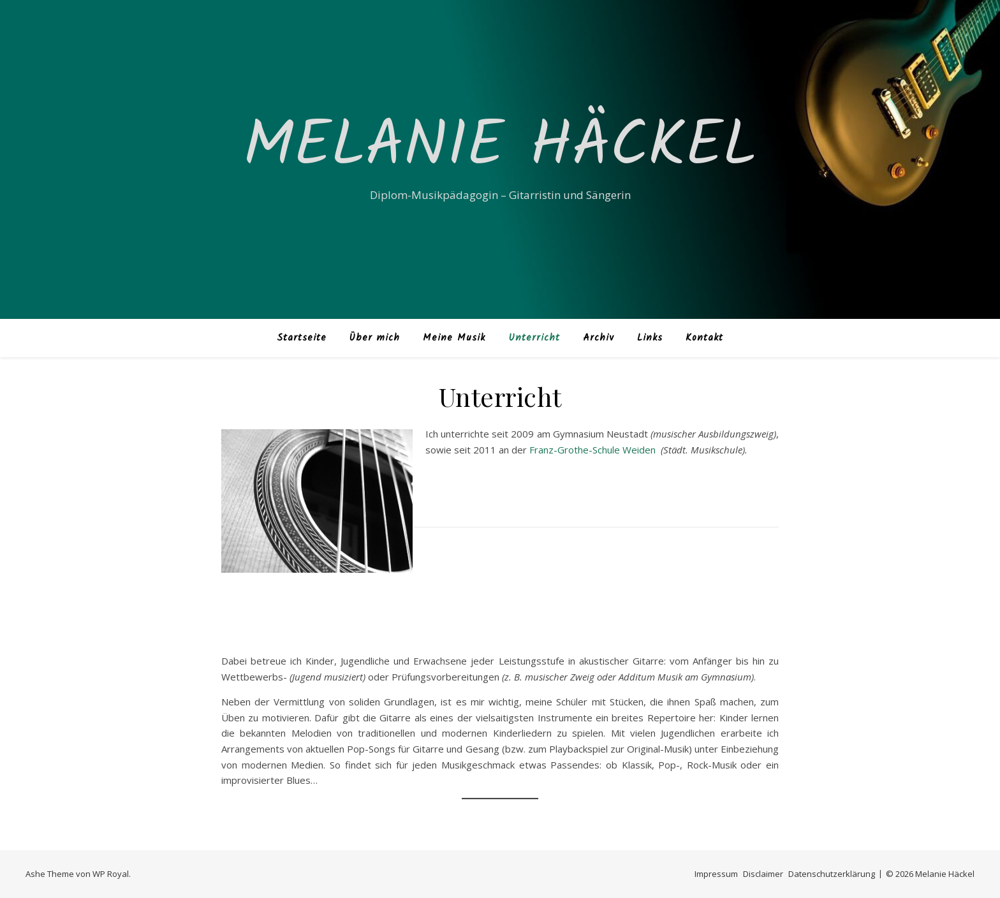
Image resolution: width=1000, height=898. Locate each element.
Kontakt (704, 338)
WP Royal (110, 874)
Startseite (302, 338)
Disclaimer (763, 874)
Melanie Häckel (500, 148)
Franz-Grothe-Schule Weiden (593, 449)
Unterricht (534, 338)
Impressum (716, 874)
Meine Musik (454, 338)
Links (650, 338)
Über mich (374, 338)
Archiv (598, 338)
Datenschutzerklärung (831, 874)
